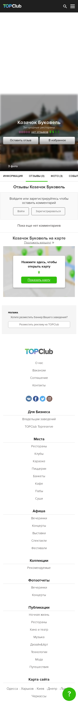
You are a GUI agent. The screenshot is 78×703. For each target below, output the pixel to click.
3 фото (13, 166)
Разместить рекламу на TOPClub (39, 324)
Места (39, 439)
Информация (13, 176)
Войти (21, 211)
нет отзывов (39, 132)
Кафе (39, 483)
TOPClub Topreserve (39, 426)
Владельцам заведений (39, 419)
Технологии (39, 652)
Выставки (39, 533)
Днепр (52, 689)
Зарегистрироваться (48, 211)
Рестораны (39, 446)
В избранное (57, 140)
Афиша (39, 511)
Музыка (39, 637)
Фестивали (39, 548)
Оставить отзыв (20, 140)
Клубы (39, 453)
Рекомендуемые (39, 567)
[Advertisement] (39, 53)
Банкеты (39, 476)
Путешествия (39, 667)
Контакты (39, 385)
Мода (39, 659)
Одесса (12, 689)
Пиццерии (39, 468)
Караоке (39, 461)
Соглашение (39, 377)
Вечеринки (39, 518)
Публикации (39, 607)
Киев (40, 689)
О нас (39, 363)
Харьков (27, 689)
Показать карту (39, 280)
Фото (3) (57, 176)
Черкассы (39, 696)
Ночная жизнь (39, 614)
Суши (39, 498)
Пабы (39, 491)
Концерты (39, 525)
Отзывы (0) (37, 176)
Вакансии (39, 370)
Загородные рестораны (39, 127)
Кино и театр (39, 629)
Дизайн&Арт (39, 644)
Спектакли (39, 540)
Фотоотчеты (39, 580)
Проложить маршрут (39, 242)
